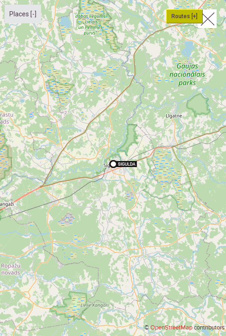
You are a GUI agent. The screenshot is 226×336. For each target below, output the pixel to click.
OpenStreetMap (171, 327)
